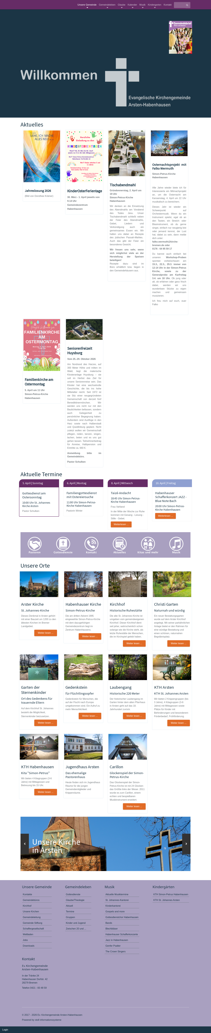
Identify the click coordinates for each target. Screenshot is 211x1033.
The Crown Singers (116, 951)
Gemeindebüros (31, 900)
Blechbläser (112, 928)
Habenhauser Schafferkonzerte (122, 934)
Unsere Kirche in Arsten (57, 846)
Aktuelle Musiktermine (117, 894)
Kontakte (27, 894)
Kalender (132, 6)
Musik (142, 6)
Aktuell (69, 905)
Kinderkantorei (113, 905)
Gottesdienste (73, 894)
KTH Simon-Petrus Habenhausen (170, 894)
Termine (70, 911)
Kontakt (168, 5)
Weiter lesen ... (134, 806)
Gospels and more (115, 911)
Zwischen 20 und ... (76, 928)
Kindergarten (154, 6)
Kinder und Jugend (76, 923)
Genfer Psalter (113, 945)
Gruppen (70, 917)
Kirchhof (27, 905)
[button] (25, 844)
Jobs (25, 940)
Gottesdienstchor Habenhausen (122, 917)
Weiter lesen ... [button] (45, 633)
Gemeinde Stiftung (32, 923)
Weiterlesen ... (121, 524)
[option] (105, 844)
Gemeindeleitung (32, 917)
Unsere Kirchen (31, 911)
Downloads (28, 945)
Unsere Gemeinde (87, 6)
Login (5, 1029)
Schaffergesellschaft (33, 928)
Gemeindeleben (107, 6)
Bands (109, 923)
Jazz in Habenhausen (117, 940)
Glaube (121, 6)
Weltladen (28, 934)
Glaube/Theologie (75, 900)
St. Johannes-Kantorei (117, 900)
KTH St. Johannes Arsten (166, 900)
